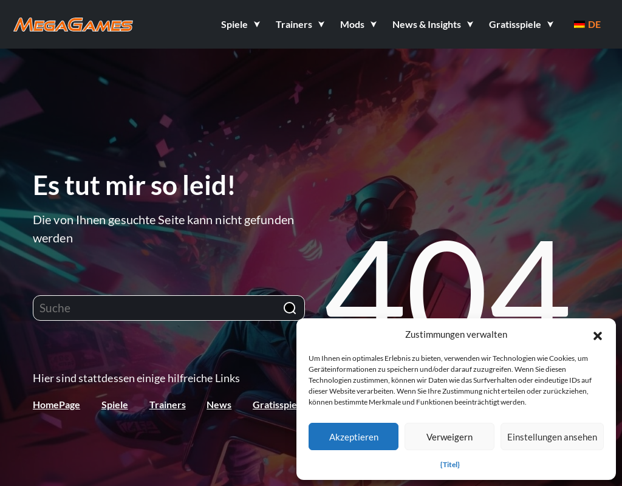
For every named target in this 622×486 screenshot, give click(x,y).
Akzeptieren (353, 436)
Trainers (167, 404)
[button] (598, 334)
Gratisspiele (279, 404)
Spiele (114, 404)
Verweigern (449, 436)
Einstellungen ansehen (552, 436)
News (219, 404)
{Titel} (450, 464)
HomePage (56, 404)
